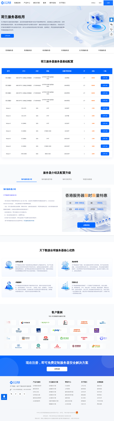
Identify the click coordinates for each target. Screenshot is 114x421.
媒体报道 (83, 388)
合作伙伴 (83, 391)
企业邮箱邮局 (36, 401)
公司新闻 (67, 388)
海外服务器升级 (47, 179)
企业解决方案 (52, 398)
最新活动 (99, 385)
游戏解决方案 (52, 385)
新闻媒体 (83, 401)
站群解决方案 (52, 395)
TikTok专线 (100, 401)
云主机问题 (68, 404)
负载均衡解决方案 (53, 401)
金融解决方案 (52, 388)
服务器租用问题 (69, 391)
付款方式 (83, 404)
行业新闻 (67, 385)
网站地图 (99, 404)
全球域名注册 (36, 395)
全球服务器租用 (37, 385)
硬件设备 (53, 3)
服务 (44, 3)
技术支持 (99, 391)
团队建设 (83, 395)
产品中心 (27, 3)
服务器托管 (36, 388)
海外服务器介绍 (26, 179)
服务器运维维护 (37, 398)
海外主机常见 (67, 179)
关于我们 (62, 3)
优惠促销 (17, 3)
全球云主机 (36, 391)
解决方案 (36, 3)
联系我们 (99, 395)
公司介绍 (83, 385)
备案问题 (67, 398)
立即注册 (57, 369)
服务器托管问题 (69, 395)
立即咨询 (7, 35)
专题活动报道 (87, 179)
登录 (100, 3)
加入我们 (83, 398)
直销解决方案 (52, 391)
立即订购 (105, 78)
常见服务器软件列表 (29, 220)
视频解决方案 (52, 404)
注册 (108, 3)
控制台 (93, 3)
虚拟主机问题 (68, 401)
